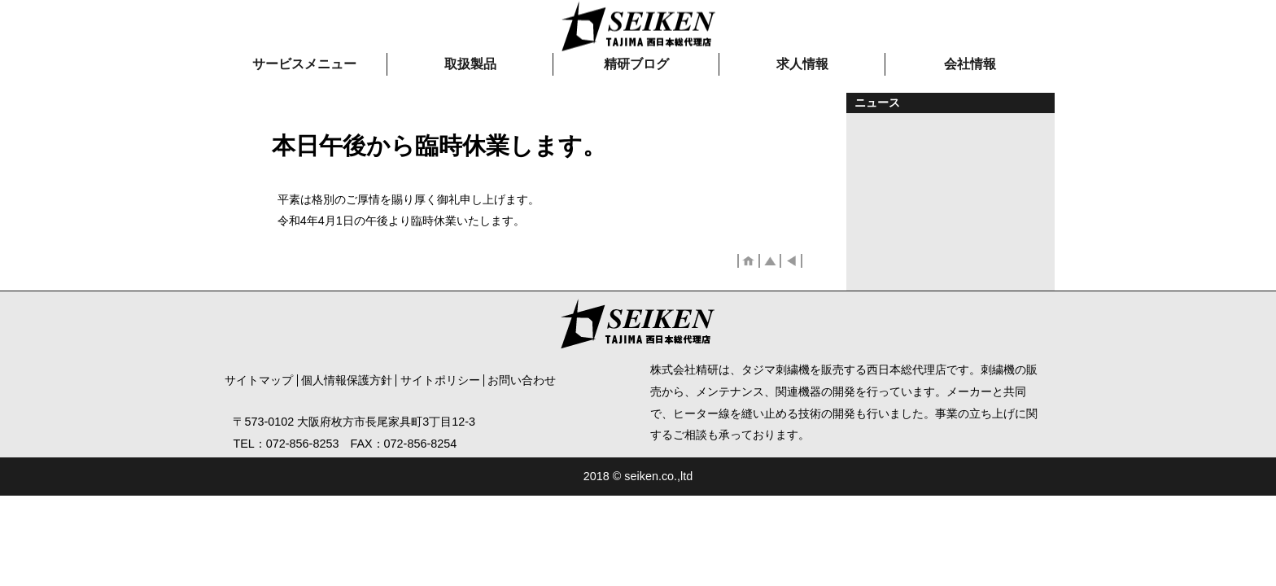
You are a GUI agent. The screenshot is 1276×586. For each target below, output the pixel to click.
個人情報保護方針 (346, 380)
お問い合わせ (521, 380)
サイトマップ (259, 380)
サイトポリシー (440, 380)
